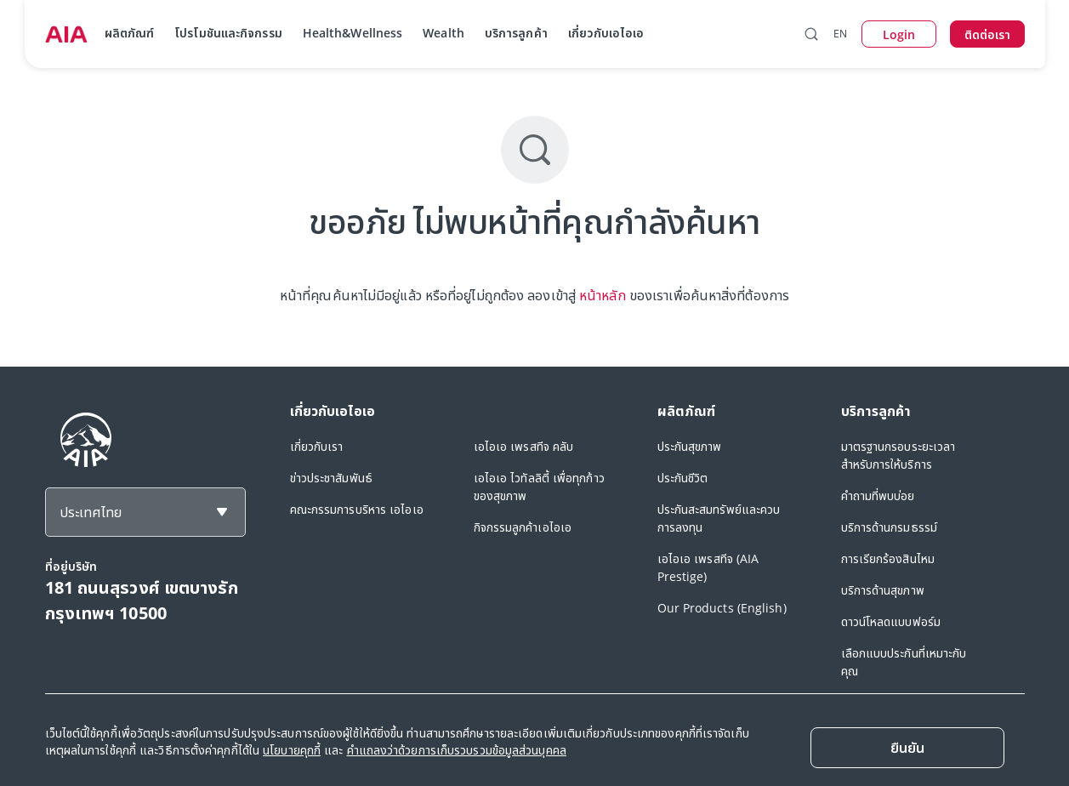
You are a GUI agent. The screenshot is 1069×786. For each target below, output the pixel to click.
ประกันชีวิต (682, 478)
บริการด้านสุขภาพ (882, 590)
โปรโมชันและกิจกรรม (228, 33)
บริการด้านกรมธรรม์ (889, 527)
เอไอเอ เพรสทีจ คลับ (524, 446)
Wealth (443, 33)
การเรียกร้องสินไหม (888, 558)
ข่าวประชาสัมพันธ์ (331, 478)
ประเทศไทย (91, 512)
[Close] (907, 747)
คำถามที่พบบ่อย (878, 495)
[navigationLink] (66, 34)
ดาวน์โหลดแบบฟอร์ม (891, 621)
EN (840, 33)
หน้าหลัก (602, 295)
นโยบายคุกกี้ (292, 750)
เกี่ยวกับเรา (317, 446)
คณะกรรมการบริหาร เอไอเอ (357, 509)
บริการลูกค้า (516, 33)
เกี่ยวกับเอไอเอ (606, 33)
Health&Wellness (353, 33)
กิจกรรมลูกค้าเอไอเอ (523, 527)
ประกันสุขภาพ (689, 446)
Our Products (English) (722, 608)
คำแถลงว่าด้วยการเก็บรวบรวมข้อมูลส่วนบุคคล (456, 750)
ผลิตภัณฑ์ (130, 33)
